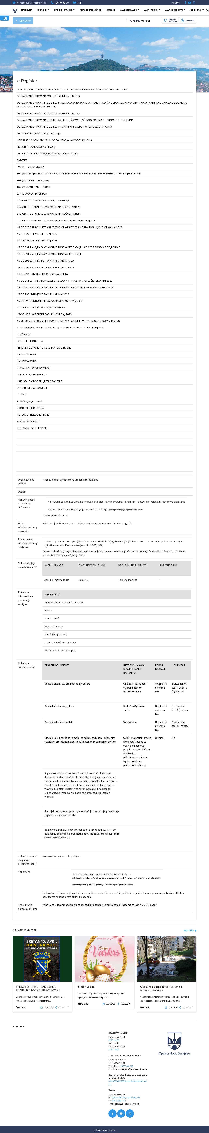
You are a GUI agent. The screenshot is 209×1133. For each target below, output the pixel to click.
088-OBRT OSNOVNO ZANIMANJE (36, 146)
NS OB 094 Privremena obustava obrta (42, 274)
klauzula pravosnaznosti (34, 367)
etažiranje (24, 334)
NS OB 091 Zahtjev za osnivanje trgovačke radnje (49, 253)
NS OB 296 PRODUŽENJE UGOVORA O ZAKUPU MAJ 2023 (50, 300)
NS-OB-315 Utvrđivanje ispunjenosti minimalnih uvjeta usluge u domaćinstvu (68, 320)
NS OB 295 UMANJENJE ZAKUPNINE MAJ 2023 (43, 294)
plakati (22, 394)
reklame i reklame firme (33, 414)
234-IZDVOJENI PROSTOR (32, 193)
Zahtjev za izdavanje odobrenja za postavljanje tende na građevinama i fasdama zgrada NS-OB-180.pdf (99, 904)
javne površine (26, 361)
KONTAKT (176, 2)
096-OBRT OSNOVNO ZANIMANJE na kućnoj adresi (48, 153)
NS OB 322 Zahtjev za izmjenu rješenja (41, 307)
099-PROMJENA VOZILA (30, 166)
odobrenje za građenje (32, 387)
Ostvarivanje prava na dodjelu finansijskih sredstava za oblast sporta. (65, 126)
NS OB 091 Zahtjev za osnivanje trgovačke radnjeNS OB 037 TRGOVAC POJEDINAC (68, 247)
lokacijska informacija (32, 374)
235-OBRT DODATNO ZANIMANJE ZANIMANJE (43, 200)
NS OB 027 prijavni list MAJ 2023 (37, 233)
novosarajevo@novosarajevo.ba (131, 1069)
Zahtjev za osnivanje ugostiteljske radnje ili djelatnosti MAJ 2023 (60, 327)
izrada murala (27, 354)
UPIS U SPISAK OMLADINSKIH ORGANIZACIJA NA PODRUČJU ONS (54, 140)
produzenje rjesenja (30, 408)
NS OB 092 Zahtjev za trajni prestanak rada (45, 260)
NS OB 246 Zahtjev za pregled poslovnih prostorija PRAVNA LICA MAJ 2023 (65, 287)
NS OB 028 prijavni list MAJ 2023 (37, 240)
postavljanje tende (29, 401)
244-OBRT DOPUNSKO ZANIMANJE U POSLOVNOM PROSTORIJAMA (56, 220)
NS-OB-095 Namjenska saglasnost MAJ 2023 (44, 314)
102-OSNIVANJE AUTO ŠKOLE (34, 187)
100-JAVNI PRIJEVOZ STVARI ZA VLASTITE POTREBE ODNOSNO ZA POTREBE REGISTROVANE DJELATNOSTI (79, 173)
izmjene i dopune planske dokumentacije (44, 347)
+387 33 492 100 (62, 2)
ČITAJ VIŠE (21, 1007)
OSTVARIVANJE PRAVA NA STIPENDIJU (39, 133)
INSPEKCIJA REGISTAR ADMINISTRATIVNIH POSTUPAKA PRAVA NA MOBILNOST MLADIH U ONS (72, 89)
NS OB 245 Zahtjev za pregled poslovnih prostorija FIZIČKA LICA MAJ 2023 (64, 280)
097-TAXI (22, 160)
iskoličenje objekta (30, 341)
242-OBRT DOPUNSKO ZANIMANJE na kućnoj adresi (48, 207)
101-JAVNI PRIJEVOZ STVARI (33, 180)
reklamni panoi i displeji (33, 428)
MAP (79, 2)
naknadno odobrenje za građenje (39, 381)
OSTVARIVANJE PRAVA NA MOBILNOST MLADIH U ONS (48, 96)
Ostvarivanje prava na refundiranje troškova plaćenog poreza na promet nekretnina (75, 120)
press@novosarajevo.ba (127, 1103)
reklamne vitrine (28, 421)
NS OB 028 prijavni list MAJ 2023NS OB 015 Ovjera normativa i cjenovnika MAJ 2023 (69, 227)
